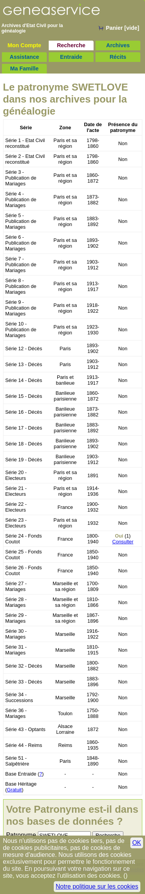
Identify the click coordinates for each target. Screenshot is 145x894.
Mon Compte (24, 45)
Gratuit (14, 790)
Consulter (122, 542)
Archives (118, 45)
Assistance (24, 57)
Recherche (71, 45)
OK (136, 842)
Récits (117, 57)
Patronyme (21, 835)
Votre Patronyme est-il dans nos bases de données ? (72, 815)
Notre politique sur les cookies (97, 886)
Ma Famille (24, 68)
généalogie (14, 31)
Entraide (71, 57)
